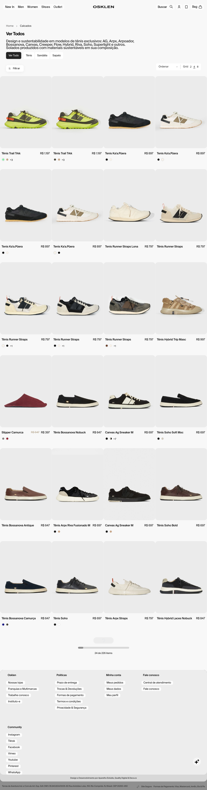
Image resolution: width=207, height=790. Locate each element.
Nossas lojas (15, 682)
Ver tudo (13, 55)
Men (21, 7)
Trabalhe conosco (18, 695)
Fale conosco (151, 689)
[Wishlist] (186, 7)
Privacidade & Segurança (71, 708)
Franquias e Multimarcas (22, 689)
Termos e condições (69, 701)
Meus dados (114, 689)
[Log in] (179, 7)
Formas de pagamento (70, 695)
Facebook (14, 747)
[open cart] (197, 7)
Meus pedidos (115, 682)
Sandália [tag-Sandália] (42, 55)
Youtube (13, 760)
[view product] (26, 112)
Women (32, 7)
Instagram (14, 735)
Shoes (45, 7)
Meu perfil (112, 695)
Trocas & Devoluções (69, 689)
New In (9, 7)
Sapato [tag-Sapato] (57, 55)
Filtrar (14, 68)
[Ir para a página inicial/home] (103, 7)
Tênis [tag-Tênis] (29, 55)
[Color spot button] (3, 159)
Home (10, 26)
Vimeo (12, 753)
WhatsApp (14, 772)
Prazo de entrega (67, 682)
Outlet (58, 7)
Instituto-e (14, 701)
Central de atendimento (157, 682)
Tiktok (11, 741)
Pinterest (13, 766)
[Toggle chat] (197, 762)
